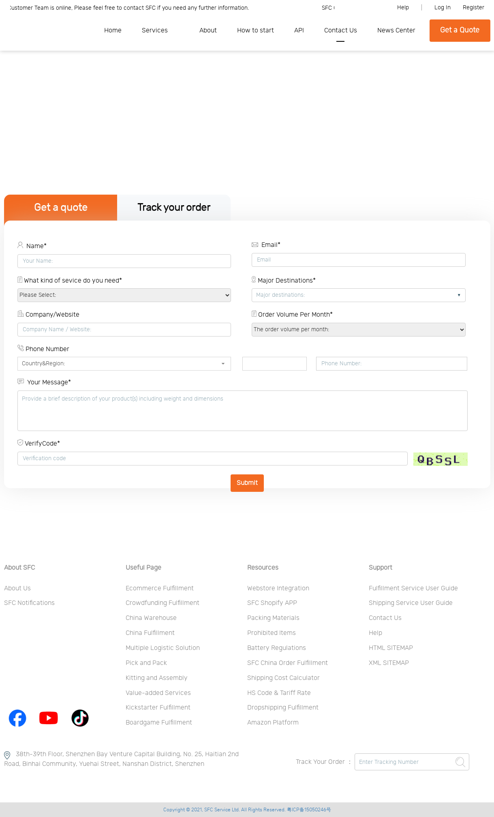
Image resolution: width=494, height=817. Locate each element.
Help (403, 8)
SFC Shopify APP (272, 603)
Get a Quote (459, 30)
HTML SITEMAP (391, 648)
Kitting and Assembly (157, 678)
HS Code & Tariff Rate (279, 693)
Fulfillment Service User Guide (413, 588)
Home (113, 30)
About (208, 30)
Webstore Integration (278, 588)
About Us (17, 588)
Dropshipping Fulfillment (283, 707)
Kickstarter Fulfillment (158, 707)
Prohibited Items (271, 633)
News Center (396, 30)
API (299, 30)
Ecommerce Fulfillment (160, 588)
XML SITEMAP (389, 663)
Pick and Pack (146, 663)
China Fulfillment (150, 633)
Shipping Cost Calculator (283, 678)
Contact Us (340, 30)
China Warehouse (151, 618)
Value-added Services (158, 693)
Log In (442, 8)
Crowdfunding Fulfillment (162, 603)
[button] (223, 364)
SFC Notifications (29, 603)
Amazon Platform (273, 722)
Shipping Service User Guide (411, 603)
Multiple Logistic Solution (163, 648)
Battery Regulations (276, 648)
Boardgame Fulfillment (159, 722)
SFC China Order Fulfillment (287, 663)
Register (473, 8)
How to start (255, 30)
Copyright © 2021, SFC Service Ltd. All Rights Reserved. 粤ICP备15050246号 (247, 809)
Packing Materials (273, 618)
